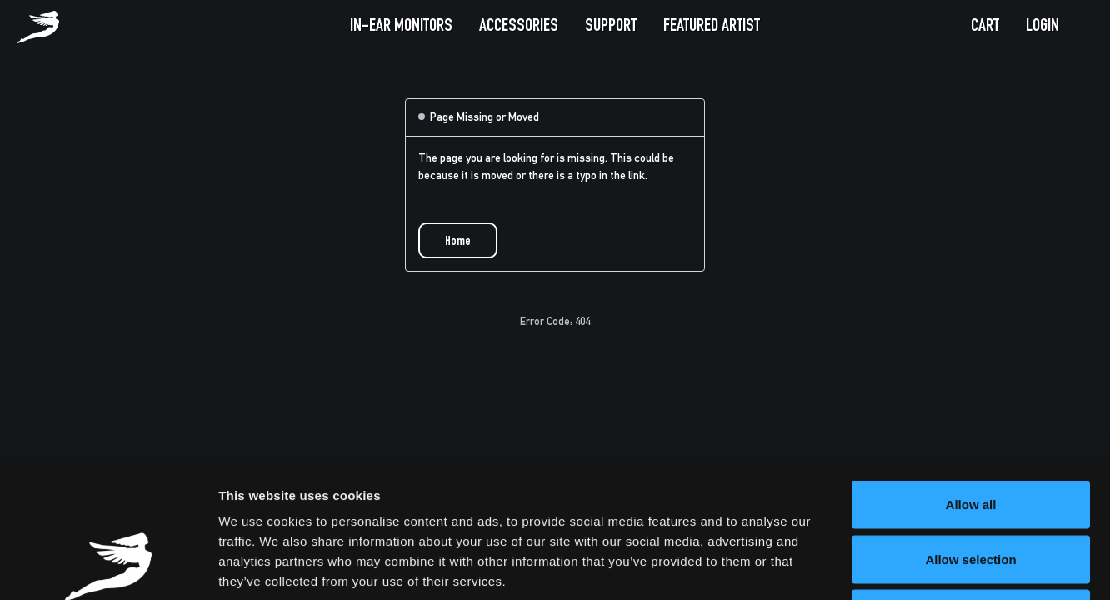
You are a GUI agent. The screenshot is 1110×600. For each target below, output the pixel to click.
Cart (985, 27)
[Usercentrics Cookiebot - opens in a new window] (108, 567)
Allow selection (970, 436)
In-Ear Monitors (401, 27)
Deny (971, 490)
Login (1042, 27)
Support (611, 27)
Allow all (971, 381)
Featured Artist (711, 27)
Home (458, 242)
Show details (874, 567)
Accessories (518, 27)
